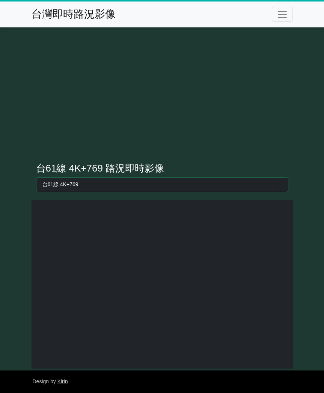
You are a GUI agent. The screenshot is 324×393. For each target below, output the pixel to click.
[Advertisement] (162, 95)
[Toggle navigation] (282, 14)
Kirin (62, 381)
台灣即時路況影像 (74, 14)
